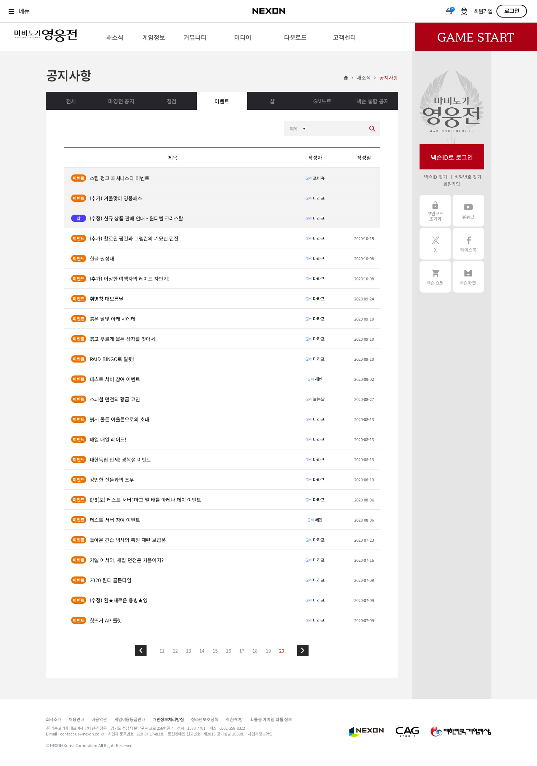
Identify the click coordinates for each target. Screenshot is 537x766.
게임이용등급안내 (129, 719)
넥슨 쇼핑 (435, 277)
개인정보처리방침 (168, 719)
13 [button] (188, 650)
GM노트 (322, 101)
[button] (141, 650)
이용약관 (99, 719)
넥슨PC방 (234, 719)
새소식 (364, 77)
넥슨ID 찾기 (435, 176)
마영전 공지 (121, 101)
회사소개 (53, 719)
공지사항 (388, 77)
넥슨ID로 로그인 (452, 157)
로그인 (511, 11)
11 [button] (162, 650)
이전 (141, 650)
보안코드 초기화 (435, 210)
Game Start (476, 37)
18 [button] (255, 650)
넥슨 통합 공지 (372, 101)
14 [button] (201, 650)
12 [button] (175, 650)
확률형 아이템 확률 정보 (271, 719)
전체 (71, 101)
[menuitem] (115, 37)
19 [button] (268, 650)
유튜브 (468, 210)
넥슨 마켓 (468, 277)
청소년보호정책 (204, 719)
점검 (172, 101)
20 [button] (281, 650)
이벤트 (222, 101)
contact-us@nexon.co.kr (82, 734)
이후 (303, 650)
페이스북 (468, 244)
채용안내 (76, 719)
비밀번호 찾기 (467, 176)
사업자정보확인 (260, 734)
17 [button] (241, 650)
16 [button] (228, 650)
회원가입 (483, 12)
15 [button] (215, 650)
